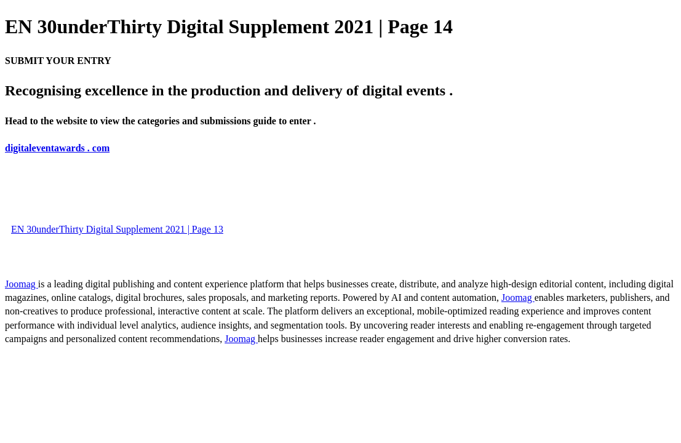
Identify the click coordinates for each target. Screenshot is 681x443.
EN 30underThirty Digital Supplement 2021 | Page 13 (117, 229)
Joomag (21, 284)
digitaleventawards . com (57, 148)
